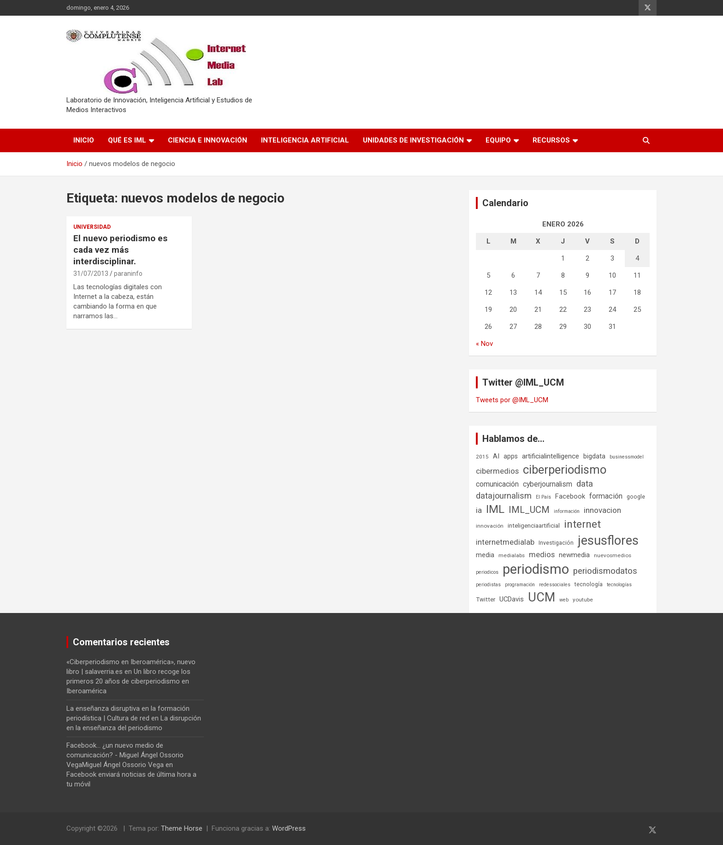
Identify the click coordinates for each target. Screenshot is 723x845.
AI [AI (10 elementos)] (496, 456)
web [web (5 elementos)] (564, 600)
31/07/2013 (90, 273)
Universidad (92, 227)
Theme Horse (181, 828)
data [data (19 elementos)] (584, 484)
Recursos (551, 140)
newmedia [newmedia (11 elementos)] (574, 555)
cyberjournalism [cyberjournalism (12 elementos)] (547, 484)
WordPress (289, 828)
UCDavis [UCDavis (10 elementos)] (511, 599)
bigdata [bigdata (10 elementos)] (594, 456)
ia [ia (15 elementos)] (479, 510)
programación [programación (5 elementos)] (520, 585)
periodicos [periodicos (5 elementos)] (487, 572)
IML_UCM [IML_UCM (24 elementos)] (529, 509)
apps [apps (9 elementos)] (511, 456)
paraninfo (128, 273)
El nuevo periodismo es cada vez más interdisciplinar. (120, 249)
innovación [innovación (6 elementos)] (490, 526)
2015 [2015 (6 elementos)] (482, 456)
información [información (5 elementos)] (567, 511)
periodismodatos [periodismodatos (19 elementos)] (605, 571)
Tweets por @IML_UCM (512, 400)
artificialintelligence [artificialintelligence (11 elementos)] (550, 456)
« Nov (484, 343)
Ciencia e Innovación (207, 140)
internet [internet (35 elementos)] (582, 524)
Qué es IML (127, 140)
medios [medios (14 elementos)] (542, 554)
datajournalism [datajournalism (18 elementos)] (504, 495)
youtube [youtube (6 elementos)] (583, 599)
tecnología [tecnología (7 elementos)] (589, 584)
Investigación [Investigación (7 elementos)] (556, 542)
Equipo (498, 140)
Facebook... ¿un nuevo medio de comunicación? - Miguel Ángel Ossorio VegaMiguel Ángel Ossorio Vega (125, 755)
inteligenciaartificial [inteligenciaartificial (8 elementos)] (534, 525)
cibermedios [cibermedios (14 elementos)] (497, 471)
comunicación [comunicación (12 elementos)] (497, 484)
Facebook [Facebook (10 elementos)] (570, 496)
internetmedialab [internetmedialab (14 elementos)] (505, 542)
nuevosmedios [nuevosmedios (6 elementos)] (612, 555)
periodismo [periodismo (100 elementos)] (536, 569)
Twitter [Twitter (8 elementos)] (485, 599)
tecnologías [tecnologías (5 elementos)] (619, 585)
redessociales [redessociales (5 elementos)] (554, 585)
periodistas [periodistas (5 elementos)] (488, 585)
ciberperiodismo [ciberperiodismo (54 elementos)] (564, 469)
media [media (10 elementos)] (485, 555)
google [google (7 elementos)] (636, 496)
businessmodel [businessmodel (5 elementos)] (627, 457)
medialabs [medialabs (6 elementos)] (511, 555)
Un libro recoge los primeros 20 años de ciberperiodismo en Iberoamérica (128, 681)
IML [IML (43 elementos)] (495, 509)
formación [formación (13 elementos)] (605, 496)
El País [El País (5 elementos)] (543, 497)
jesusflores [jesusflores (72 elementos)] (608, 540)
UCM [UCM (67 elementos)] (541, 597)
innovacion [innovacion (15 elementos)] (602, 510)
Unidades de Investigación (413, 140)
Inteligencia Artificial (305, 140)
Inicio (83, 140)
